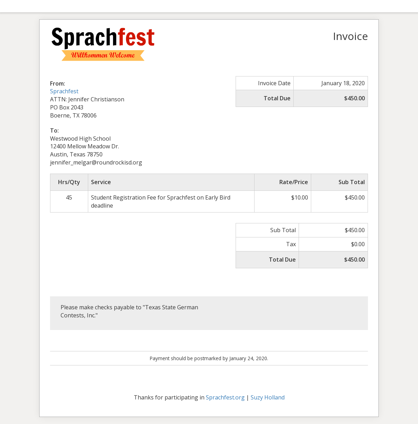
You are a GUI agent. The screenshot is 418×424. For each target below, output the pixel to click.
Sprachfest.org (225, 397)
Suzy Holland (268, 397)
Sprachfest (64, 91)
